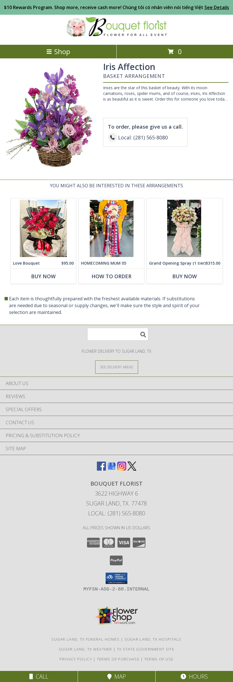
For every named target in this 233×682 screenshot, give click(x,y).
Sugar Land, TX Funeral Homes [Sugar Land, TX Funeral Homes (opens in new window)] (85, 639)
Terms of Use (159, 659)
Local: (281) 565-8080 (116, 513)
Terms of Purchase (118, 659)
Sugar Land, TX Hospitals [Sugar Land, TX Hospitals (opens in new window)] (153, 639)
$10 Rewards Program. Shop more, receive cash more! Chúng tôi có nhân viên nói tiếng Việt (116, 7)
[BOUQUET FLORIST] (116, 36)
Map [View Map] (116, 676)
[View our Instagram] (121, 469)
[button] (116, 578)
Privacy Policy (76, 659)
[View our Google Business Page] (111, 469)
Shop (58, 51)
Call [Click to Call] (38, 676)
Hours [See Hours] (194, 676)
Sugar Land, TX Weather (85, 649)
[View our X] (131, 469)
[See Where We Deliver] (116, 366)
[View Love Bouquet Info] (43, 228)
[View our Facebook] (101, 469)
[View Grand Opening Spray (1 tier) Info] (185, 228)
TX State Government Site (145, 649)
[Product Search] (117, 334)
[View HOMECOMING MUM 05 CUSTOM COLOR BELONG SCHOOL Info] (111, 228)
